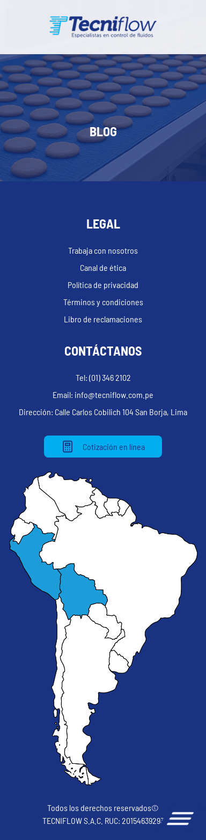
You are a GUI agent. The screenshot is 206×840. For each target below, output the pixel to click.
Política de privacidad (103, 284)
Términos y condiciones (103, 302)
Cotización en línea (103, 446)
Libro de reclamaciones (103, 319)
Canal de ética (103, 267)
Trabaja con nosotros (103, 250)
